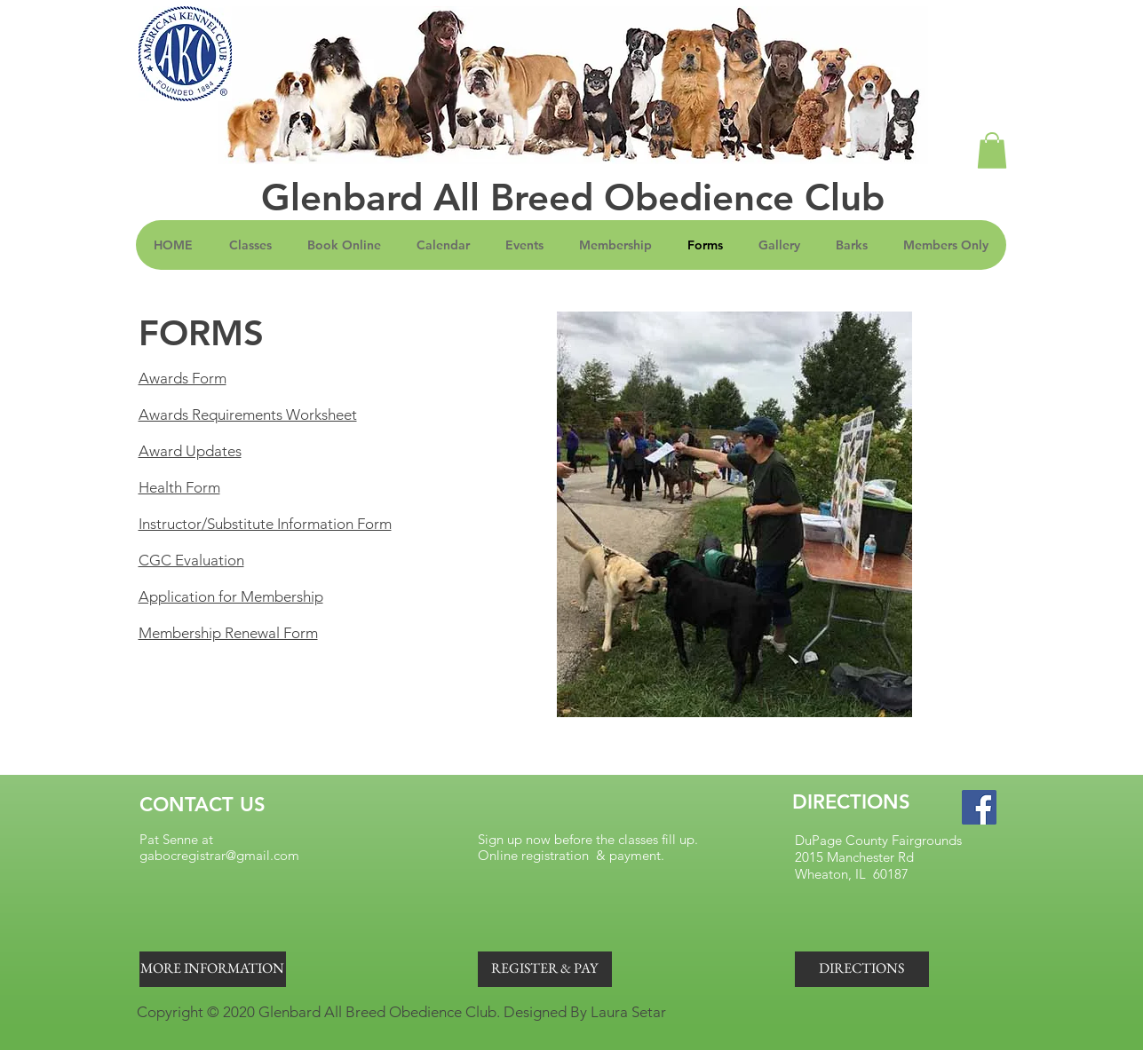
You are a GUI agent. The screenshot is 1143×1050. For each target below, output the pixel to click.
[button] (992, 150)
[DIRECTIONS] (862, 969)
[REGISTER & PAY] (545, 969)
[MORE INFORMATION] (212, 969)
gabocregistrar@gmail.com (219, 855)
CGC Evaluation (191, 560)
